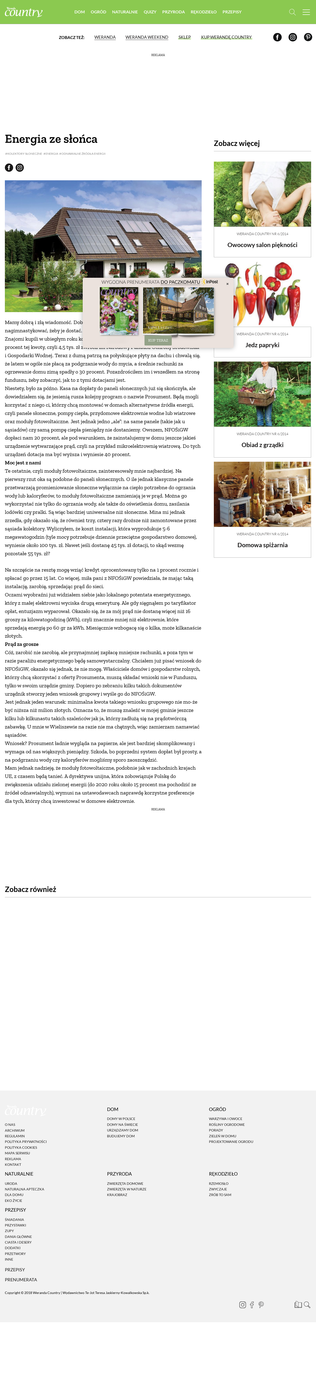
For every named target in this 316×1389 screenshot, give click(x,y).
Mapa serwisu (17, 1132)
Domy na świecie (122, 1104)
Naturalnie (125, 12)
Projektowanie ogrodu (231, 1121)
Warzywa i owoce (225, 1098)
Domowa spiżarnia (262, 541)
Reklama (13, 1138)
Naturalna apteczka (24, 1168)
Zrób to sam (220, 1174)
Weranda (105, 37)
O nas (10, 1104)
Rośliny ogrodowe (227, 1104)
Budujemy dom (121, 1115)
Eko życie (13, 1180)
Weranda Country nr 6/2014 (262, 230)
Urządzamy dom (122, 1109)
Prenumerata (21, 1258)
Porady (216, 1109)
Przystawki (15, 1204)
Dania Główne (18, 1216)
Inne (9, 1238)
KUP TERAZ (158, 340)
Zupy (9, 1210)
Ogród (98, 12)
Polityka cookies (21, 1126)
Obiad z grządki (262, 440)
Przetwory (15, 1233)
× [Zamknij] (227, 283)
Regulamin (15, 1115)
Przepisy (232, 12)
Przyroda (173, 12)
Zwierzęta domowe (125, 1162)
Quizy (150, 12)
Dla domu (14, 1174)
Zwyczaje (218, 1168)
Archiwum (15, 1109)
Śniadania (14, 1198)
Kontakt (13, 1143)
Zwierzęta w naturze (126, 1168)
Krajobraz (117, 1174)
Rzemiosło (218, 1162)
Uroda (11, 1162)
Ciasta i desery (18, 1221)
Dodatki (12, 1227)
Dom (79, 12)
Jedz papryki (262, 341)
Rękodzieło (204, 12)
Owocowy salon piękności (262, 240)
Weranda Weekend (147, 37)
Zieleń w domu (222, 1115)
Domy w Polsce (121, 1098)
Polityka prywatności (26, 1121)
